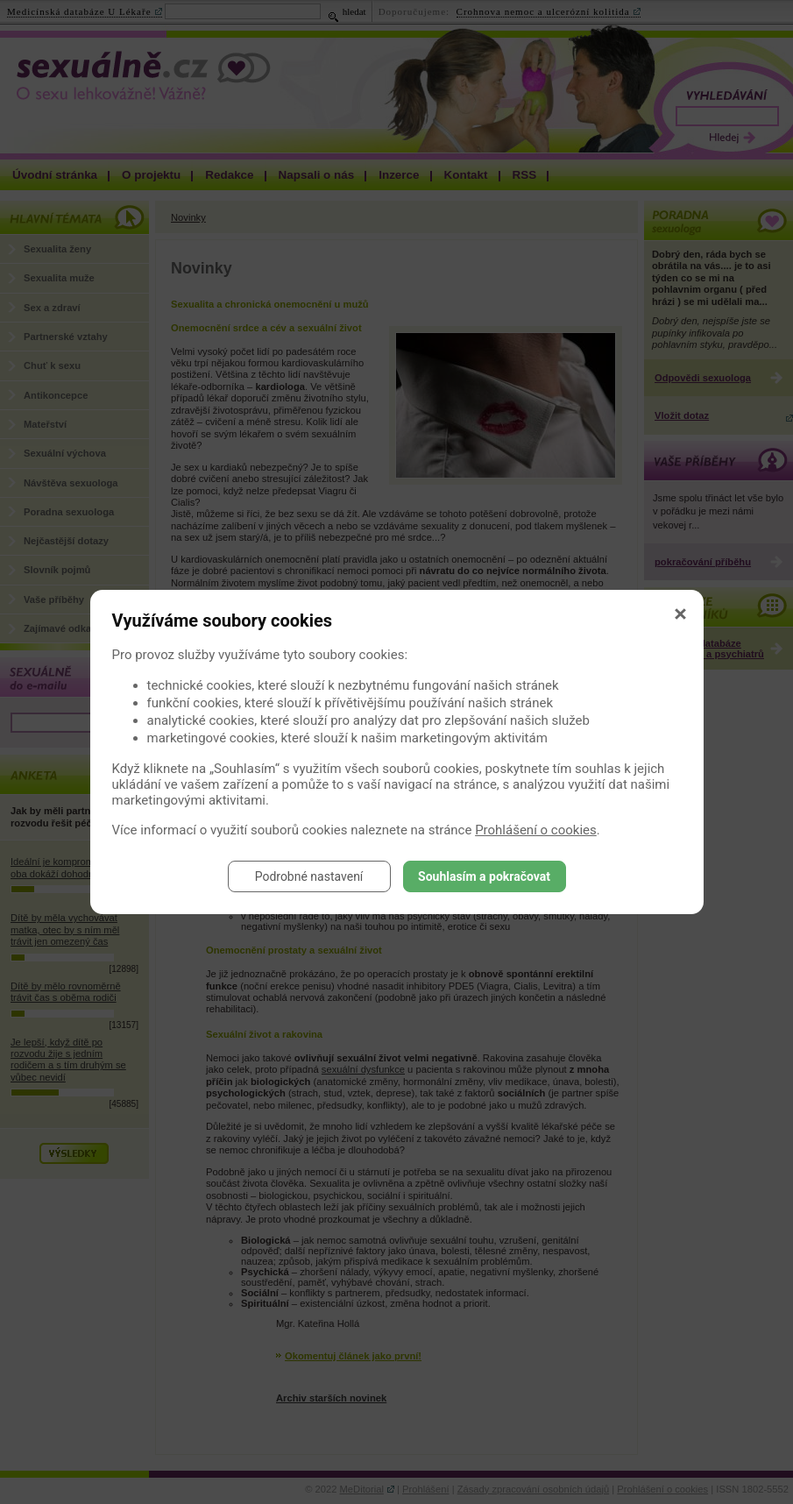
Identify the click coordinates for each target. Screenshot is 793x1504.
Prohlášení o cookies (536, 830)
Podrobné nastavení (309, 876)
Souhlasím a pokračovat (484, 876)
